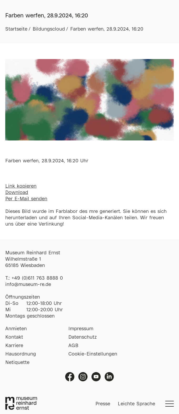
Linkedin (109, 376)
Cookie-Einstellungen (92, 354)
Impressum (80, 329)
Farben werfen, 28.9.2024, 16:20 (106, 29)
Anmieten (16, 329)
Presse (102, 404)
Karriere (14, 346)
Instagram (83, 376)
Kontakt (14, 337)
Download (16, 193)
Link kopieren (21, 186)
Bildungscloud (49, 29)
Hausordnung (20, 354)
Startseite (16, 29)
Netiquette (17, 363)
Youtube (96, 376)
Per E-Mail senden (26, 199)
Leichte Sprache (136, 404)
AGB (73, 346)
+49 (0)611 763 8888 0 (37, 278)
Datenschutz (82, 337)
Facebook (69, 376)
